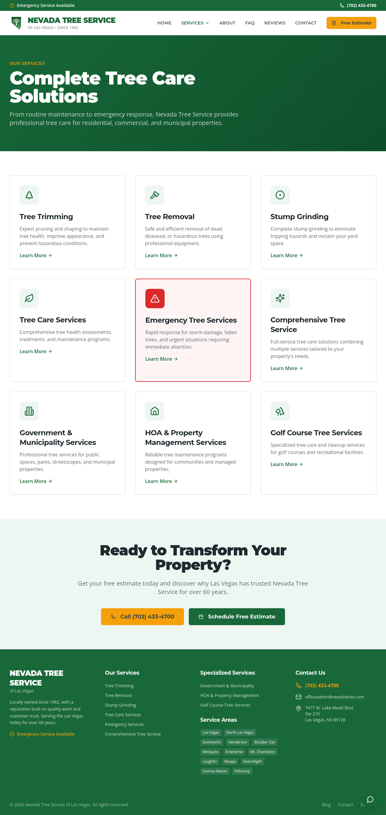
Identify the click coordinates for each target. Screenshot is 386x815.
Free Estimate (351, 23)
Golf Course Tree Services (225, 705)
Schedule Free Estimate (236, 616)
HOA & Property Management (229, 695)
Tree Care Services (123, 715)
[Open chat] (370, 799)
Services (195, 23)
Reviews (275, 23)
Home (164, 23)
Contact (306, 23)
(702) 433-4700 (358, 5)
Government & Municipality (227, 686)
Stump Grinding (120, 705)
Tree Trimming (119, 686)
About (227, 23)
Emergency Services (124, 724)
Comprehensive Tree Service (133, 734)
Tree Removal (118, 695)
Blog (326, 804)
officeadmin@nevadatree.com (330, 697)
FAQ (250, 23)
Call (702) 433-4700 (142, 616)
